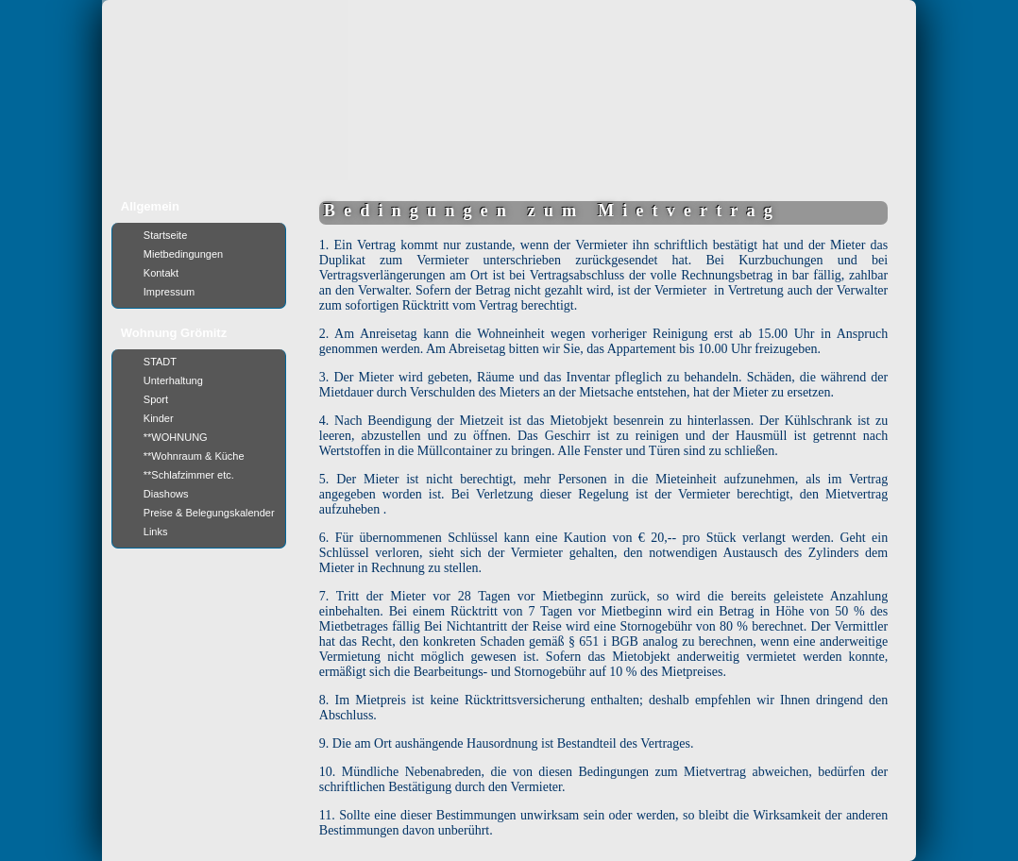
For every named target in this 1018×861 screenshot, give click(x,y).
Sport (156, 399)
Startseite (165, 235)
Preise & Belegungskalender (209, 512)
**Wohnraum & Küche (194, 456)
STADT (160, 361)
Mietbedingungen (183, 254)
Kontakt (161, 273)
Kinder (159, 418)
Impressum (169, 291)
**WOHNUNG (176, 437)
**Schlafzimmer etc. (189, 475)
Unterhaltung (173, 380)
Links (156, 531)
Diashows (166, 493)
